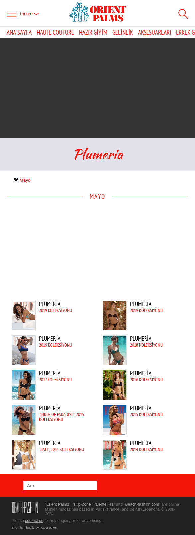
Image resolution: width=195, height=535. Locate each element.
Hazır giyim (93, 32)
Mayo (23, 180)
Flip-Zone (82, 504)
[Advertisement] (97, 88)
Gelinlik (122, 32)
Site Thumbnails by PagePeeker (34, 527)
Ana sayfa (19, 32)
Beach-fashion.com (142, 504)
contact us (34, 520)
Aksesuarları (154, 32)
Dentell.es (104, 504)
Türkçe (29, 13)
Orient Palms (57, 504)
